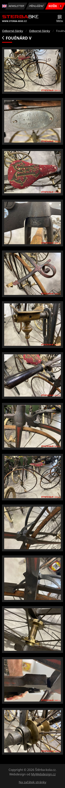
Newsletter (16, 6)
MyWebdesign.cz (43, 774)
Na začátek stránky (32, 782)
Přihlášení (36, 6)
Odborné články (12, 31)
